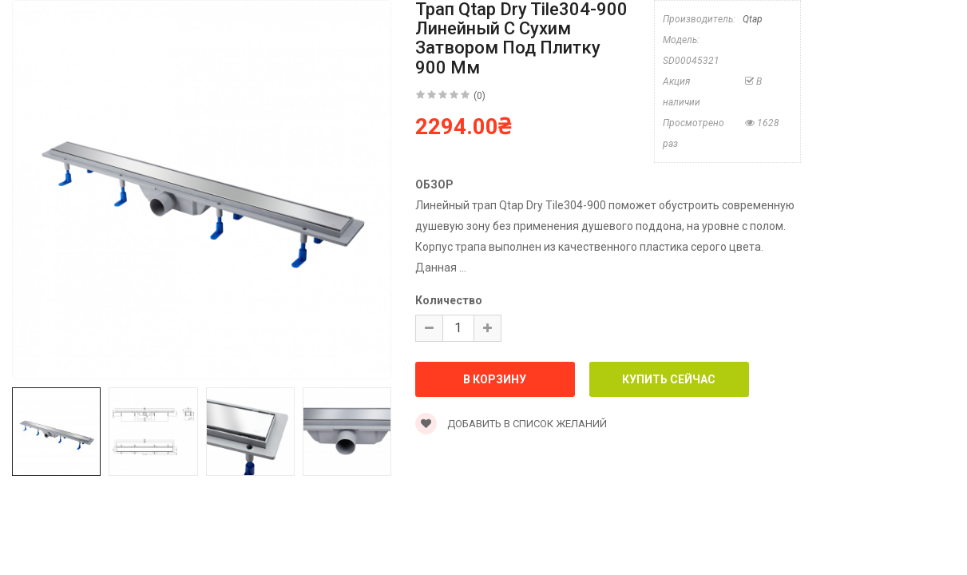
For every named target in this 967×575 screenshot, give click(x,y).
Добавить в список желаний (511, 424)
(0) (479, 95)
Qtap (753, 19)
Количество (448, 300)
